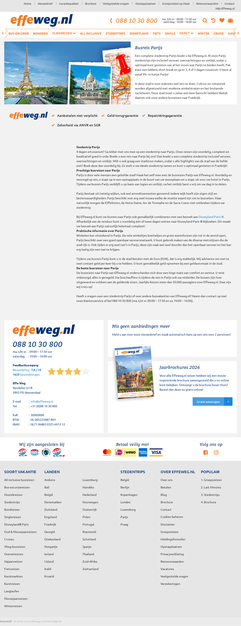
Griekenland (52, 539)
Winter (203, 33)
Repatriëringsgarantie (161, 115)
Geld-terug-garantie (119, 115)
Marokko (88, 487)
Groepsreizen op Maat (176, 3)
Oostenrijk (90, 509)
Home (27, 3)
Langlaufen (11, 591)
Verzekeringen (170, 584)
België (48, 494)
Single (170, 33)
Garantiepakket (68, 3)
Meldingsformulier (173, 539)
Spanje (87, 546)
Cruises (9, 539)
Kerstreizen (12, 584)
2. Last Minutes (211, 487)
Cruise (218, 33)
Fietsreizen (12, 569)
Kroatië (49, 576)
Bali (46, 487)
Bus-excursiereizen (17, 487)
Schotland (89, 539)
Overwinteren (13, 554)
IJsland (49, 561)
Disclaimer (168, 524)
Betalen (166, 487)
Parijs (124, 517)
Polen (86, 517)
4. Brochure (208, 502)
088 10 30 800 (133, 20)
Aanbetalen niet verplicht (74, 115)
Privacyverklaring (172, 554)
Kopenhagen (128, 494)
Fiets (157, 33)
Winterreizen (13, 606)
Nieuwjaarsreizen (16, 598)
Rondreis (40, 33)
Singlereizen (12, 517)
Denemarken (53, 502)
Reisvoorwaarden (207, 3)
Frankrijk (50, 524)
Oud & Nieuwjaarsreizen (20, 532)
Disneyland (139, 33)
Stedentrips (115, 33)
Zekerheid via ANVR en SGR (75, 125)
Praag (124, 524)
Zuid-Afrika (90, 561)
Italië (47, 569)
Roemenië (89, 532)
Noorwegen (90, 502)
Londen (125, 502)
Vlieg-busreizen (14, 546)
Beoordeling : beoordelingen (27, 372)
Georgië (49, 532)
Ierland (49, 554)
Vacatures (167, 569)
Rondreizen (12, 509)
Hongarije (50, 546)
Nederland (90, 494)
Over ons (166, 480)
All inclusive (90, 33)
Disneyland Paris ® (211, 217)
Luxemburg (128, 509)
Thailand (88, 554)
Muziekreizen (13, 494)
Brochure (90, 3)
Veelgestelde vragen (116, 3)
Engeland (50, 517)
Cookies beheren (172, 517)
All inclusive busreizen (19, 480)
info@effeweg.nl (42, 401)
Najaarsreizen (13, 561)
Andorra (49, 480)
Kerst (186, 33)
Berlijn (124, 487)
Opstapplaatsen (145, 3)
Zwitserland (90, 569)
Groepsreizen (169, 532)
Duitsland (50, 509)
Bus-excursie (18, 33)
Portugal (88, 524)
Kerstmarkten (13, 576)
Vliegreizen (64, 33)
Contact (229, 3)
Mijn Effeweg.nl (225, 8)
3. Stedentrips (210, 494)
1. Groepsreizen (211, 480)
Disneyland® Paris (16, 524)
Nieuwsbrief (45, 3)
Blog (164, 494)
